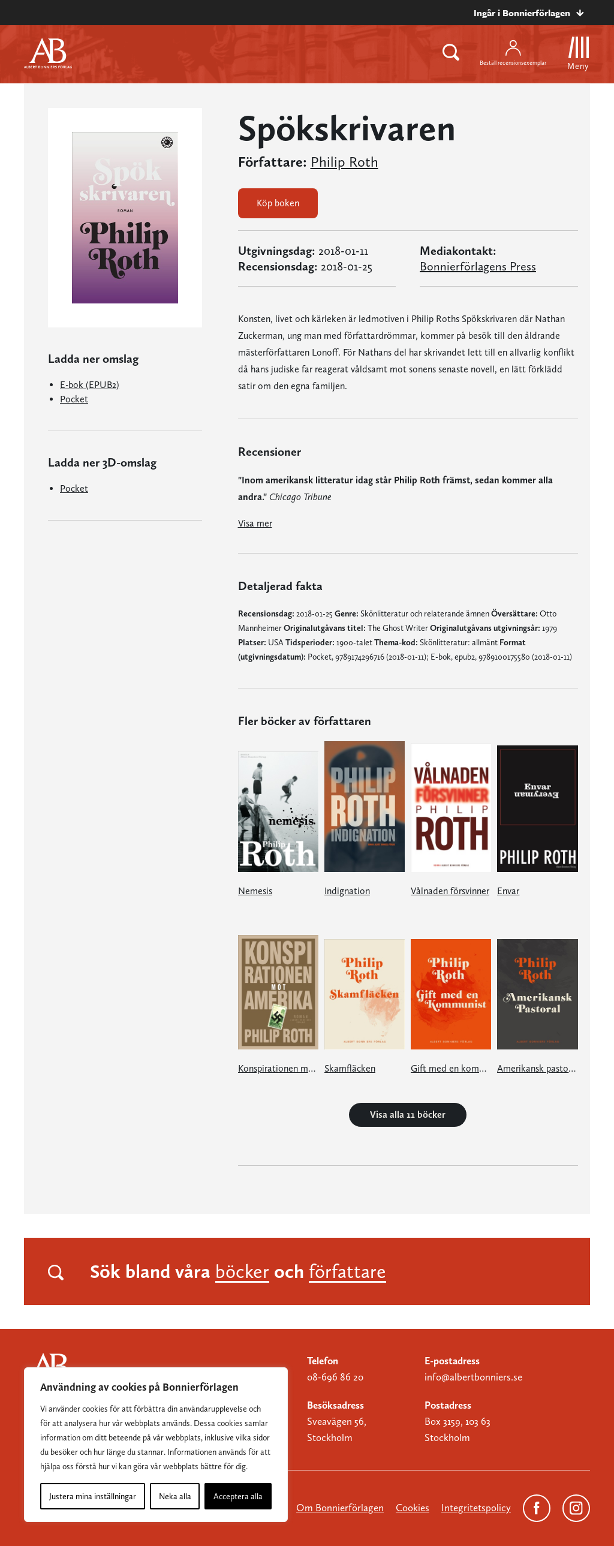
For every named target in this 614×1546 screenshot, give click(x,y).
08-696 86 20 (335, 1377)
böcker (242, 1271)
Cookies (412, 1508)
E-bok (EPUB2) (89, 384)
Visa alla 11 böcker (408, 1114)
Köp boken (278, 203)
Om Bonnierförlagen (340, 1508)
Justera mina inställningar (92, 1496)
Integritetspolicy (476, 1508)
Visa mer (255, 523)
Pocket (74, 399)
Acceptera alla (238, 1496)
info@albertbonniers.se (473, 1377)
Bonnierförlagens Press (478, 266)
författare (347, 1271)
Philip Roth (344, 162)
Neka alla (175, 1496)
